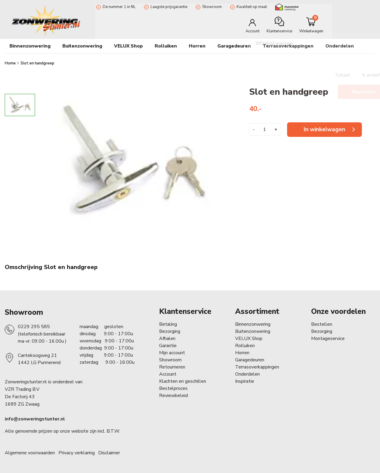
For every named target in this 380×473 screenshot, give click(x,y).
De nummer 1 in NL (118, 7)
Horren (197, 46)
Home (11, 63)
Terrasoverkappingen (288, 46)
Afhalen (167, 338)
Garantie (168, 345)
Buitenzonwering (252, 331)
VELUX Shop (248, 338)
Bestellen (321, 324)
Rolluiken (245, 345)
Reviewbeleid (173, 395)
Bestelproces (173, 388)
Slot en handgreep (37, 63)
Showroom (211, 7)
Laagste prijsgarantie (167, 7)
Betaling (168, 324)
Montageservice (328, 338)
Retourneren (172, 367)
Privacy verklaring (76, 453)
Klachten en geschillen (182, 381)
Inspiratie (244, 381)
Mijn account (172, 352)
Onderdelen (247, 374)
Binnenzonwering (252, 324)
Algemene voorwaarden (30, 453)
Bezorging (169, 331)
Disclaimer (109, 453)
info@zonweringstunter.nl (35, 419)
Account (167, 374)
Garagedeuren (234, 46)
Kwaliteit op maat (250, 7)
